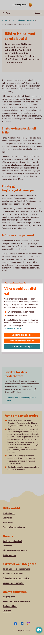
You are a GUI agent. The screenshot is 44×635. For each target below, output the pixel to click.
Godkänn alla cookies (22, 334)
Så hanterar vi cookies (13, 328)
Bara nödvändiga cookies (22, 340)
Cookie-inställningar (22, 346)
